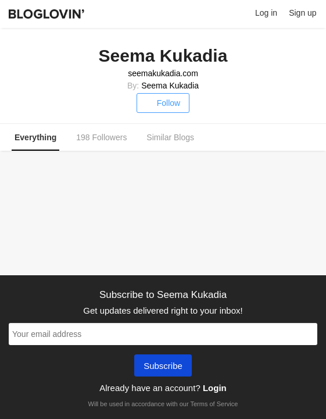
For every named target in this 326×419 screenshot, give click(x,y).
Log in (266, 12)
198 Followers (101, 137)
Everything (35, 137)
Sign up (302, 12)
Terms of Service (214, 403)
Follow (163, 103)
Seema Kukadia (170, 85)
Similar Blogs (170, 137)
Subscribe (163, 366)
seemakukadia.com (163, 73)
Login (215, 388)
